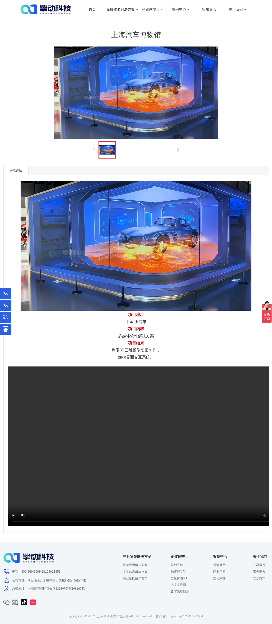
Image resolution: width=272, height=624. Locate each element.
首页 (92, 9)
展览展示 (219, 565)
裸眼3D (118, 350)
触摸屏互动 (178, 571)
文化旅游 (219, 578)
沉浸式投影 (178, 585)
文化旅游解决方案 (135, 571)
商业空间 (219, 571)
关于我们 (237, 9)
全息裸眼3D (179, 578)
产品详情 (16, 170)
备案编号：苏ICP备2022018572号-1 (179, 616)
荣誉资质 (259, 571)
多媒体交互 (152, 9)
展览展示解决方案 (135, 565)
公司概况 (259, 565)
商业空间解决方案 (135, 578)
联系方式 (259, 578)
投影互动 (177, 565)
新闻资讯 (209, 9)
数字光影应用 (180, 591)
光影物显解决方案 (122, 9)
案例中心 (180, 9)
